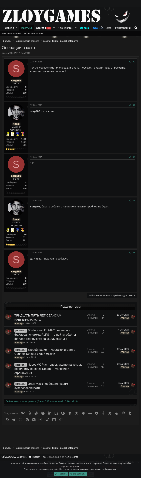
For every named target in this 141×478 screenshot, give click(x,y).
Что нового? (65, 27)
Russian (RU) (37, 457)
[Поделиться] (129, 62)
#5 (134, 252)
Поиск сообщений (33, 33)
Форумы (26, 27)
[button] (16, 28)
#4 (134, 200)
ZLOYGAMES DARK (14, 457)
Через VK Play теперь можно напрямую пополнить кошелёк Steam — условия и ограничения (48, 369)
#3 (134, 157)
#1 (134, 61)
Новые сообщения (11, 33)
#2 (134, 105)
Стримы (44, 27)
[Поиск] (135, 28)
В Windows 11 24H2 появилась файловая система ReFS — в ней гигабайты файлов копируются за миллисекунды (45, 335)
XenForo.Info (71, 457)
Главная (9, 27)
